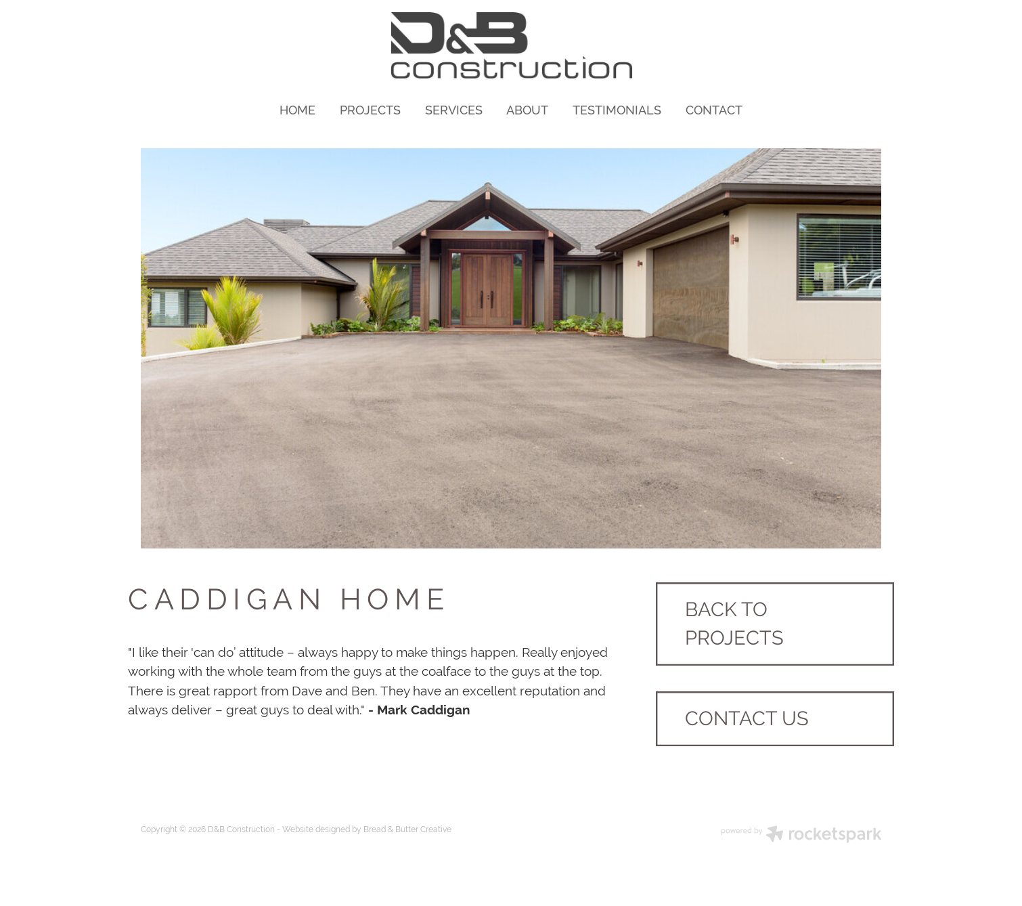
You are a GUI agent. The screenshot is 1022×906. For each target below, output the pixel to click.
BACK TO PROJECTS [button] (734, 623)
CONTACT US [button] (747, 718)
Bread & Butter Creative (407, 829)
